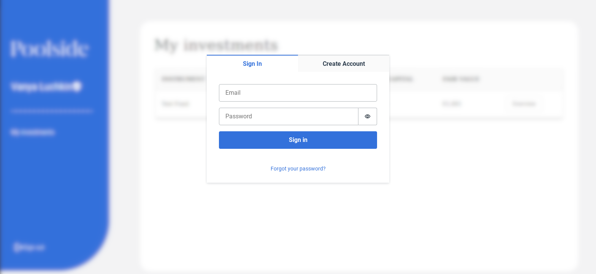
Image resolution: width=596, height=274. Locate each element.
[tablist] (298, 63)
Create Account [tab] (344, 63)
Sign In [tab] (252, 63)
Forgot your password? (298, 169)
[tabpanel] (298, 127)
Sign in (298, 139)
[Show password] (367, 116)
